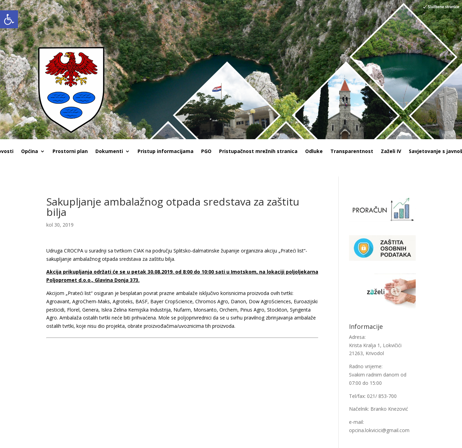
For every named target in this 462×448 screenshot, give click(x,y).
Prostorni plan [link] (70, 151)
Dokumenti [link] (109, 151)
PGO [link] (206, 151)
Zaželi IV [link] (391, 151)
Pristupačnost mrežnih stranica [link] (258, 151)
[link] (9, 19)
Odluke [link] (314, 151)
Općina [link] (29, 151)
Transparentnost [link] (351, 151)
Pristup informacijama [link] (166, 151)
